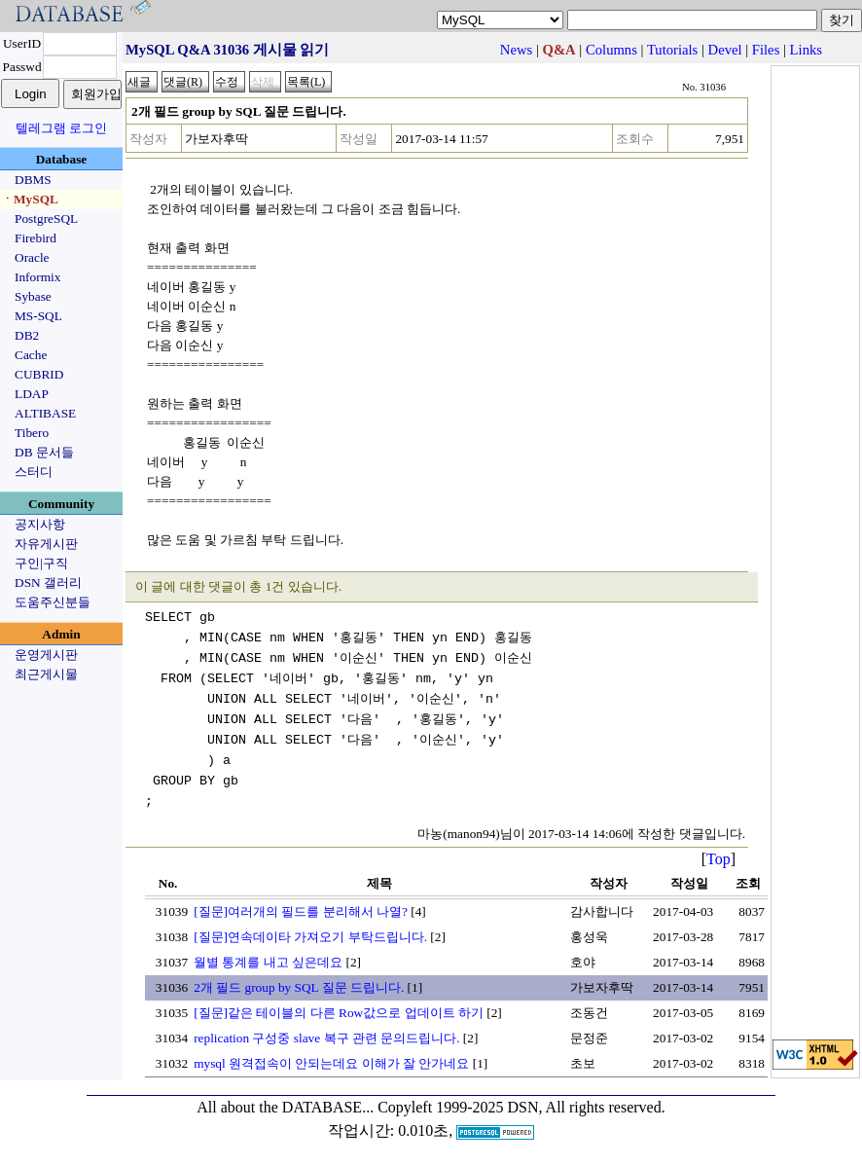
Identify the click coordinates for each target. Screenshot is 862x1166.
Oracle (32, 257)
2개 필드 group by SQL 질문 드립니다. (299, 987)
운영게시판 (46, 654)
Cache (31, 354)
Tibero (32, 432)
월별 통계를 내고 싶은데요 (268, 962)
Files (766, 49)
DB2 (27, 335)
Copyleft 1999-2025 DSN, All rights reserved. (521, 1107)
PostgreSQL (46, 218)
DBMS (33, 179)
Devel (725, 49)
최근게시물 (46, 674)
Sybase (33, 296)
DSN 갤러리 (48, 582)
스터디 (34, 471)
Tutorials (672, 49)
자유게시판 (46, 543)
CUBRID (39, 374)
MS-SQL (38, 316)
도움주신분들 (52, 602)
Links (806, 49)
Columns (611, 49)
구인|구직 (41, 563)
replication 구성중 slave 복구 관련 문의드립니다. (326, 1038)
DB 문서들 (44, 452)
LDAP (32, 393)
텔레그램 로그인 (61, 128)
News (516, 49)
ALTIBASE (45, 413)
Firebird (35, 238)
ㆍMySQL (29, 199)
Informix (37, 277)
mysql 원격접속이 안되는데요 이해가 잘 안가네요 (331, 1063)
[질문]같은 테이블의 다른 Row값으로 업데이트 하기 (339, 1012)
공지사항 (40, 524)
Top (718, 859)
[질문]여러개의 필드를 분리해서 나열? (301, 911)
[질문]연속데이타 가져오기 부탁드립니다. (310, 936)
